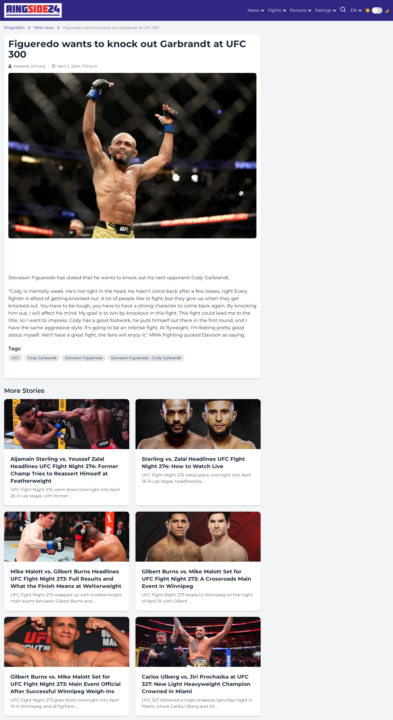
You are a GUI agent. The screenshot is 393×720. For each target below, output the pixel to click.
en (354, 10)
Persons (298, 10)
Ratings (323, 10)
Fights (274, 10)
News (253, 10)
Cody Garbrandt (42, 358)
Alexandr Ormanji (30, 66)
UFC (15, 358)
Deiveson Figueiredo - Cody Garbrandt (146, 358)
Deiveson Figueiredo (84, 358)
